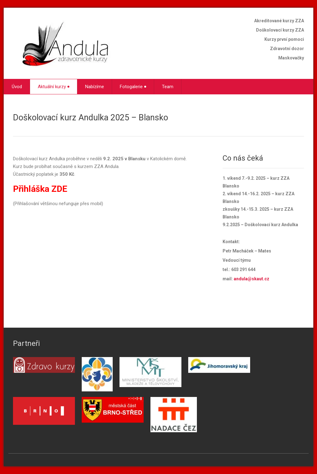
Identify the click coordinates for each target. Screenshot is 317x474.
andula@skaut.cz (251, 278)
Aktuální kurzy (53, 86)
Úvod (17, 86)
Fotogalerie (133, 86)
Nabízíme (94, 86)
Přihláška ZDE (40, 189)
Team (167, 86)
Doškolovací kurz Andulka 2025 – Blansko (90, 118)
